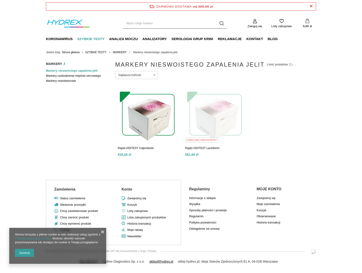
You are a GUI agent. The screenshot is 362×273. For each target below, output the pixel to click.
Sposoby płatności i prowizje (208, 210)
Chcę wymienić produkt (75, 223)
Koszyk (132, 204)
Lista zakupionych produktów (146, 217)
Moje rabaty (135, 230)
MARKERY (120, 52)
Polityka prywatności (202, 222)
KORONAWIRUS (59, 39)
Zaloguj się (254, 26)
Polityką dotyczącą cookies (33, 238)
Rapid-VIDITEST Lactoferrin (202, 148)
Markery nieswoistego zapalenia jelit (72, 70)
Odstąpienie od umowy (204, 228)
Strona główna (71, 52)
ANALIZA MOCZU (123, 39)
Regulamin (196, 216)
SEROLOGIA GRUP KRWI (192, 39)
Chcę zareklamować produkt (79, 211)
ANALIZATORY (154, 39)
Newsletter (134, 236)
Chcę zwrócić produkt (74, 217)
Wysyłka (194, 204)
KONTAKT (254, 39)
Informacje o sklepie (202, 198)
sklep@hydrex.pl (161, 261)
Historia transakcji (139, 223)
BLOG (273, 39)
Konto (127, 189)
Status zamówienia (72, 198)
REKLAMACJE (230, 39)
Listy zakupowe (281, 26)
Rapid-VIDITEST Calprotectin (136, 148)
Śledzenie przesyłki (73, 204)
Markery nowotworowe (61, 80)
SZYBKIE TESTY (91, 39)
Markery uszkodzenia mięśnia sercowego (73, 75)
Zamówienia (64, 189)
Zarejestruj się (136, 198)
